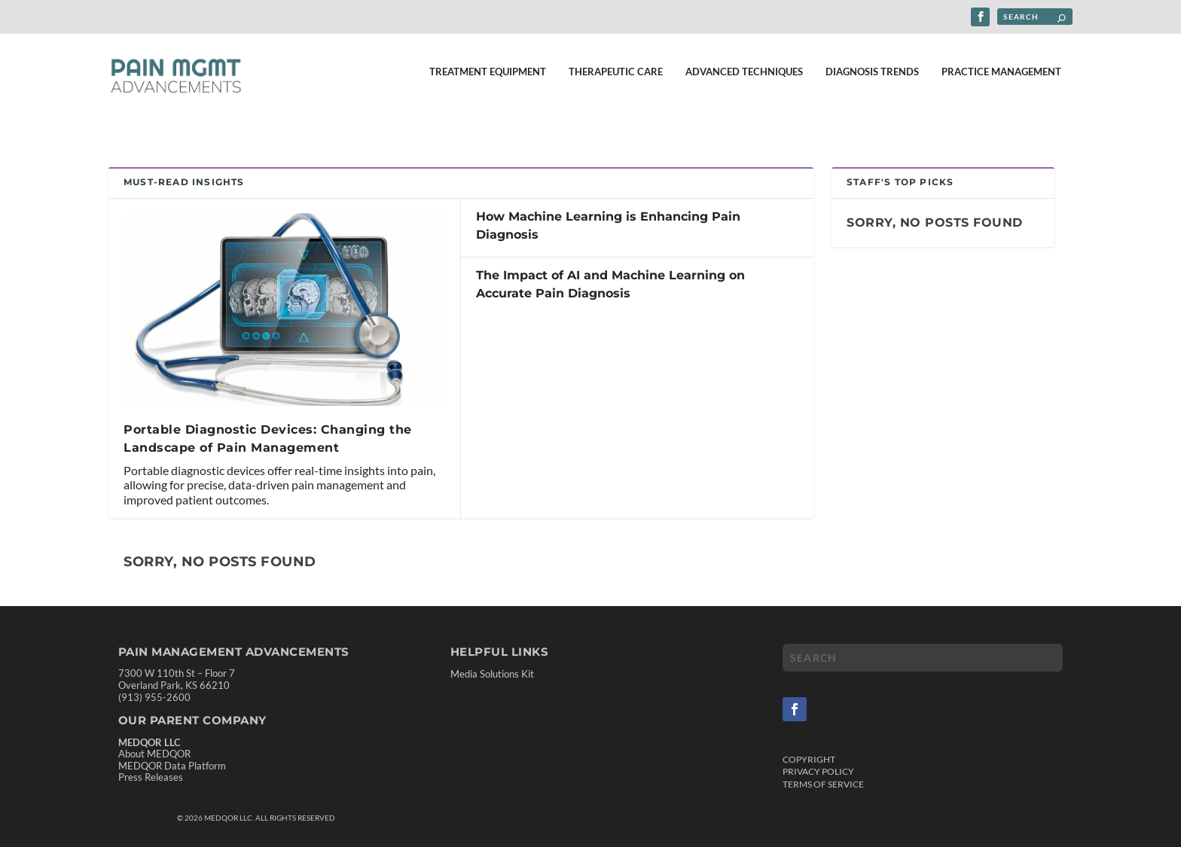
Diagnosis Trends (872, 81)
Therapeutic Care (616, 81)
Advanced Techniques (744, 81)
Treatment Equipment (487, 81)
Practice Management (1001, 81)
